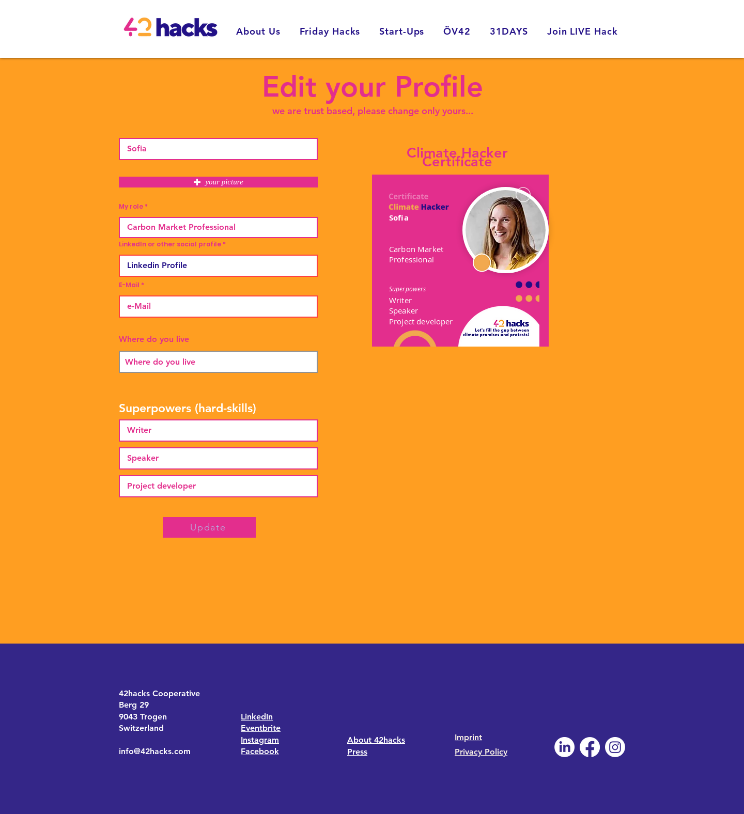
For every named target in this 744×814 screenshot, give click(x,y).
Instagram (260, 740)
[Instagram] (615, 747)
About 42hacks (376, 740)
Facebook (260, 751)
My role (131, 207)
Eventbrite (261, 728)
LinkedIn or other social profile (170, 244)
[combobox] (218, 362)
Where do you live (154, 339)
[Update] (209, 527)
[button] (218, 182)
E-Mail (129, 285)
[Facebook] (590, 747)
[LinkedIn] (564, 747)
